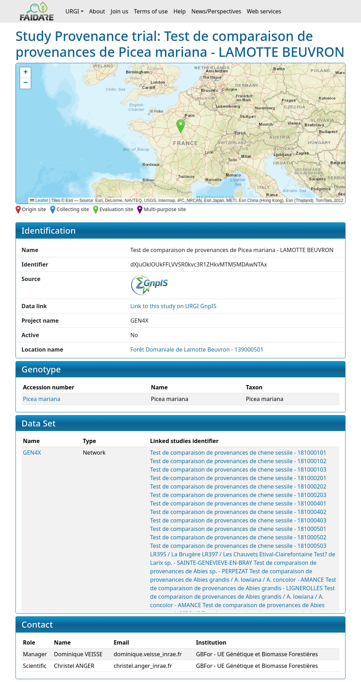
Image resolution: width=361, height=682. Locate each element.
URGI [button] (72, 11)
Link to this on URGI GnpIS (173, 306)
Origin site (34, 209)
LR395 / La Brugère (175, 554)
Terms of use (151, 11)
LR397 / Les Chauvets (230, 554)
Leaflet (39, 200)
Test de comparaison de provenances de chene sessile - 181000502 (238, 537)
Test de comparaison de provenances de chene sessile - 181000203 (238, 495)
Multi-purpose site (165, 209)
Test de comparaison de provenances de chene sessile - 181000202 (238, 486)
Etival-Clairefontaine (286, 554)
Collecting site (72, 209)
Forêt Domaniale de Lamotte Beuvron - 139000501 (197, 349)
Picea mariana (41, 399)
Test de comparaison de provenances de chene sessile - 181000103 (238, 469)
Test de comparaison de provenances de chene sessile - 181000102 (238, 461)
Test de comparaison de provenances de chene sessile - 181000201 (238, 478)
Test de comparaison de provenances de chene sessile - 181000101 (238, 452)
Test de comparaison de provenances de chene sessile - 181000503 (238, 546)
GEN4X (32, 452)
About (97, 11)
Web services (264, 11)
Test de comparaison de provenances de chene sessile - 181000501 (238, 529)
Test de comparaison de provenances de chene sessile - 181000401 (238, 503)
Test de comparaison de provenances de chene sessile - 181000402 (238, 512)
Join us (119, 11)
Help (179, 11)
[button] (180, 126)
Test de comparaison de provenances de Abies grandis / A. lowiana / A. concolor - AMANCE (242, 596)
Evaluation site (116, 209)
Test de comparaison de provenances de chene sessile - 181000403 (238, 520)
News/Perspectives (216, 11)
